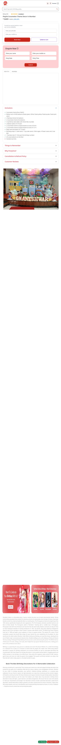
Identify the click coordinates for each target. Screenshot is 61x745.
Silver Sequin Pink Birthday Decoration (21, 505)
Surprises (21, 487)
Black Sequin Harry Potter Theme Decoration (12, 278)
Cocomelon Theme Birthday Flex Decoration (38, 492)
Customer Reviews (12, 162)
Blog (3, 527)
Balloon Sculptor (24, 479)
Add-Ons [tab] (6, 71)
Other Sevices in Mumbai (9, 474)
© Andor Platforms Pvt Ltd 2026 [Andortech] (10, 589)
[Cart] (47, 3)
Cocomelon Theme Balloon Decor (24, 503)
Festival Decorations (31, 487)
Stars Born (5, 531)
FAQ (3, 540)
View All (54, 212)
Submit (30, 65)
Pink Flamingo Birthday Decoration (42, 242)
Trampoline (52, 479)
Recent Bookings (6, 553)
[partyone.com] (5, 3)
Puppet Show (33, 477)
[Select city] (52, 3)
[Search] (28, 9)
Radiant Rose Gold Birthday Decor (24, 499)
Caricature (25, 477)
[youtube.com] (13, 581)
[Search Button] (57, 9)
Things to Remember (13, 145)
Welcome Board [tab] (8, 75)
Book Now (17, 40)
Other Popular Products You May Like (13, 490)
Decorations (42, 487)
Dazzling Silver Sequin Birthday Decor (32, 496)
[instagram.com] (18, 581)
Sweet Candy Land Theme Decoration (32, 501)
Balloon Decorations (16, 481)
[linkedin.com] (23, 581)
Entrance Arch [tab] (17, 75)
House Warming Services (10, 487)
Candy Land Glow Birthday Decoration (13, 492)
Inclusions (8, 108)
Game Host (6, 481)
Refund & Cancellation (7, 546)
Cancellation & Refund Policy (15, 156)
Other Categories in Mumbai (10, 484)
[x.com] (8, 581)
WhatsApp (42, 742)
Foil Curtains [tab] (49, 75)
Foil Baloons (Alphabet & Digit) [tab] (37, 75)
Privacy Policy (5, 549)
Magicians (5, 477)
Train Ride (33, 479)
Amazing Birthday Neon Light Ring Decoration (13, 243)
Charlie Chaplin (13, 479)
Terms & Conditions (7, 543)
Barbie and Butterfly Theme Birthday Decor (36, 494)
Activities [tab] (14, 71)
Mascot (18, 477)
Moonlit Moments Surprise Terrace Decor (44, 277)
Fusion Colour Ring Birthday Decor (46, 499)
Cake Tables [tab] (25, 75)
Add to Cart (44, 40)
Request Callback (53, 742)
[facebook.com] (4, 581)
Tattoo (12, 477)
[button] (18, 48)
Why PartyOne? (10, 151)
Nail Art (41, 477)
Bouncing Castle (42, 479)
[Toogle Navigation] (58, 3)
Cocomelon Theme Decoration (11, 501)
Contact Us (5, 524)
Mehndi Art (48, 477)
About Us (4, 521)
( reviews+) (21, 14)
